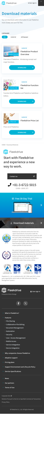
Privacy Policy (5, 402)
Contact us (22, 176)
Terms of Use (9, 387)
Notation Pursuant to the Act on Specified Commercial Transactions (21, 399)
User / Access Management (15, 338)
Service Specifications (13, 371)
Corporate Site (7, 396)
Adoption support (11, 358)
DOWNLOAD (25, 67)
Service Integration (13, 344)
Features (8, 317)
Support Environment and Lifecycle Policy (20, 367)
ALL (5, 37)
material (13, 37)
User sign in (32, 3)
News (7, 378)
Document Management (15, 328)
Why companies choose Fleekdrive (17, 353)
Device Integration (12, 348)
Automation (10, 331)
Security (9, 334)
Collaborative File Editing (15, 324)
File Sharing (10, 321)
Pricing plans (9, 362)
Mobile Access (11, 341)
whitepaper (24, 37)
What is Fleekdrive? (12, 313)
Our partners (9, 383)
